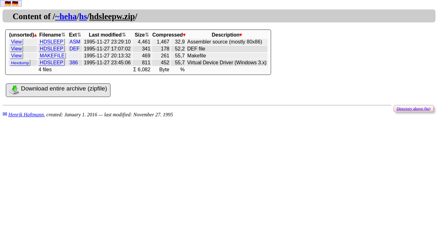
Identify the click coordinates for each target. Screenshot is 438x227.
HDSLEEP (51, 41)
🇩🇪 (8, 3)
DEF (74, 48)
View (16, 41)
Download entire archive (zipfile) (58, 90)
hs (83, 16)
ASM (74, 41)
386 (73, 62)
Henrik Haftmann (26, 114)
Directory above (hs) (413, 108)
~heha (66, 16)
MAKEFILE (52, 55)
